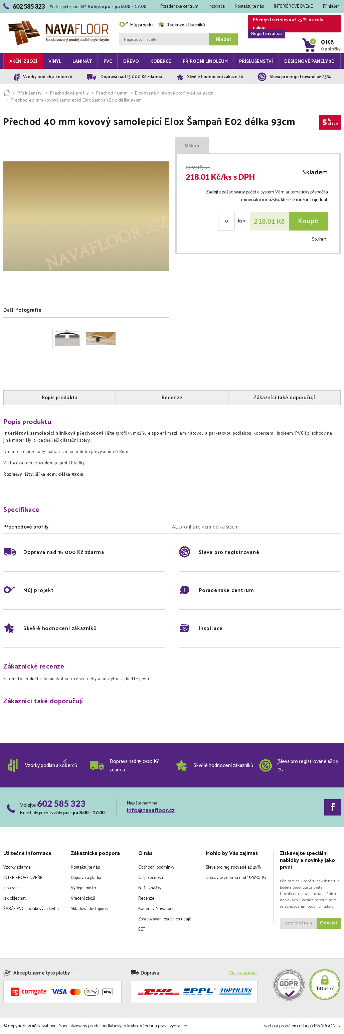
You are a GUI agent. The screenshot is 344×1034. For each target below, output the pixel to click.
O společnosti (150, 877)
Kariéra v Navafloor (156, 908)
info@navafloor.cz (151, 810)
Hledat (223, 39)
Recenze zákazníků (181, 25)
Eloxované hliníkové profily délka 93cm (174, 93)
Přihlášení (332, 6)
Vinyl (54, 61)
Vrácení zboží (83, 898)
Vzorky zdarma (17, 867)
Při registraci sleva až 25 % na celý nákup (285, 24)
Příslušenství (256, 61)
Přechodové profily (69, 93)
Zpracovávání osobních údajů (164, 919)
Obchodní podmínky (156, 867)
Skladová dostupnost (90, 908)
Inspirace (216, 6)
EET (141, 929)
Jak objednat (14, 898)
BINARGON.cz (327, 1026)
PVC (108, 61)
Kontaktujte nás (249, 6)
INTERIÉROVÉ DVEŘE (293, 6)
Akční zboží (23, 61)
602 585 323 (61, 803)
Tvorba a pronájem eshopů (287, 1026)
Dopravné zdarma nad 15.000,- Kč (236, 877)
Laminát (82, 61)
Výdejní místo (83, 888)
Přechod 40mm (112, 93)
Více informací (243, 973)
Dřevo (131, 61)
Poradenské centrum (179, 6)
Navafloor (58, 23)
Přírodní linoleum (205, 61)
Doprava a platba (86, 877)
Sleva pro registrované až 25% (233, 867)
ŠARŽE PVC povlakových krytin (31, 908)
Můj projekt (136, 25)
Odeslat (328, 923)
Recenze (146, 898)
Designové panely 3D (309, 61)
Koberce (160, 61)
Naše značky (149, 888)
